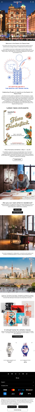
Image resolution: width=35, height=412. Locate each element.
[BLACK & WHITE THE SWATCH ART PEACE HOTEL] (9, 352)
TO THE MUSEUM (17, 336)
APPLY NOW (17, 209)
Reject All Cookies (12, 406)
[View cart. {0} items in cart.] (33, 2)
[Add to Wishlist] (16, 343)
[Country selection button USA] (17, 378)
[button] (2, 2)
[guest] (30, 2)
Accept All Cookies (23, 406)
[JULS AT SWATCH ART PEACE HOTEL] (25, 352)
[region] (17, 405)
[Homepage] (17, 2)
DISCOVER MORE (17, 212)
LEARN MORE (17, 159)
